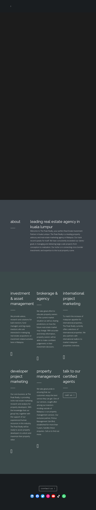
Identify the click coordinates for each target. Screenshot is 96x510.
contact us (48, 488)
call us (69, 395)
